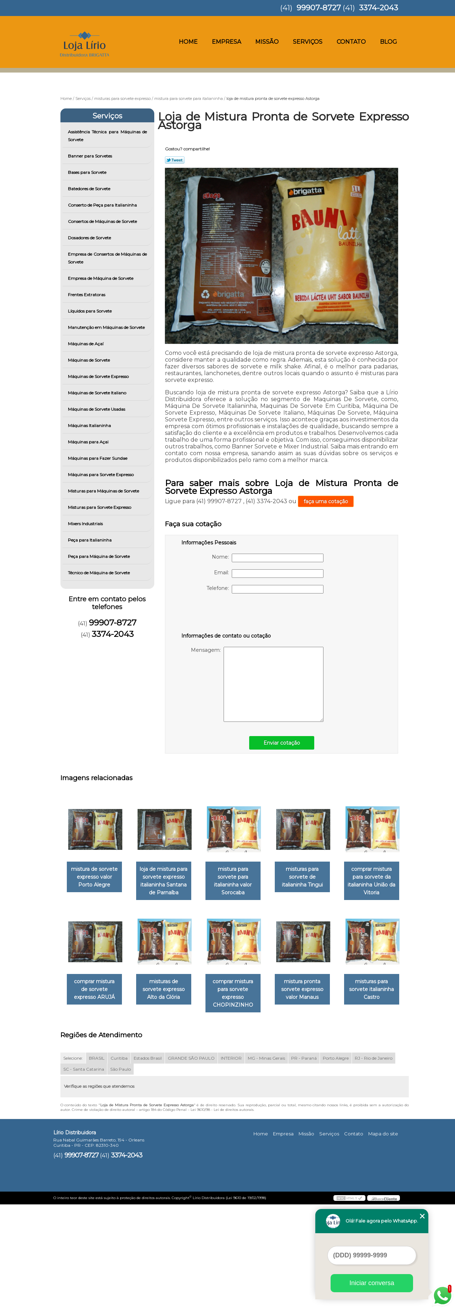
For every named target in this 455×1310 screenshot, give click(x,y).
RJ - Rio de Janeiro (373, 1163)
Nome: (267, 558)
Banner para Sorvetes (90, 156)
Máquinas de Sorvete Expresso (99, 376)
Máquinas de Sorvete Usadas (97, 409)
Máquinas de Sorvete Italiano (97, 392)
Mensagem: (257, 684)
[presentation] (226, 614)
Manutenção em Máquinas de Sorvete (107, 327)
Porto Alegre (336, 1163)
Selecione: (73, 1163)
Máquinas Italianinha (90, 425)
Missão (267, 41)
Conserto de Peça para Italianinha (103, 205)
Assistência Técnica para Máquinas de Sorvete (107, 135)
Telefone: (265, 589)
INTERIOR (231, 1163)
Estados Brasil (148, 1163)
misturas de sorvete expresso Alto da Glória (239, 990)
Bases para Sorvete (87, 172)
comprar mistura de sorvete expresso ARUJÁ (168, 990)
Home (188, 41)
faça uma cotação (326, 501)
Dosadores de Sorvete (90, 237)
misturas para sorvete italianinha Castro (167, 1103)
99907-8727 (318, 7)
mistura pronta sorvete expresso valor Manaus (96, 1103)
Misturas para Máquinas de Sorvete (104, 491)
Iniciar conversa (371, 1283)
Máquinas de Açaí (86, 343)
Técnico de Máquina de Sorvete (99, 572)
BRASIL (97, 1163)
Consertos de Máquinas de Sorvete (103, 221)
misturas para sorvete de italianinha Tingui (312, 877)
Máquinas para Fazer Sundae (98, 458)
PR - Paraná (304, 1163)
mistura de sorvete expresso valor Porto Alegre (95, 877)
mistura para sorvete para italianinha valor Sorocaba (240, 877)
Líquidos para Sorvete (90, 311)
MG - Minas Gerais (266, 1163)
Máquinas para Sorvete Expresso (101, 474)
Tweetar (174, 160)
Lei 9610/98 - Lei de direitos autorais (222, 1215)
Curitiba (119, 1163)
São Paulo (120, 1174)
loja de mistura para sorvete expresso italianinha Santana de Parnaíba (168, 881)
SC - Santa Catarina (83, 1174)
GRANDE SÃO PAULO (191, 1163)
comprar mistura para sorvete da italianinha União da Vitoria (95, 994)
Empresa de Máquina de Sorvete (101, 278)
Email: (268, 573)
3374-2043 (378, 7)
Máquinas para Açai (88, 441)
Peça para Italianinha (90, 540)
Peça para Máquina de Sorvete (99, 556)
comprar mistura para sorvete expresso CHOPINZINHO (312, 994)
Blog (388, 41)
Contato (351, 41)
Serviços (307, 41)
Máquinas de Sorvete (89, 360)
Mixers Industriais (86, 523)
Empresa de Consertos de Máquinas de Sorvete (107, 258)
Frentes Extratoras (87, 294)
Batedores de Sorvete (89, 188)
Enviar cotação (281, 743)
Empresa (226, 41)
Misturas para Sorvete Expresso (100, 507)
